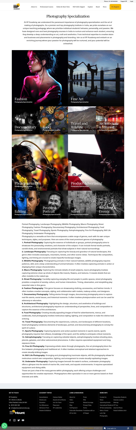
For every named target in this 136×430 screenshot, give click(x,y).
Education (42, 402)
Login (131, 1)
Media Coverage (88, 402)
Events (72, 402)
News (104, 7)
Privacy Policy (87, 405)
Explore (90, 7)
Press (85, 397)
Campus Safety (57, 397)
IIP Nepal (86, 413)
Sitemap (115, 402)
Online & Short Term (63, 7)
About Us (34, 7)
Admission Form (44, 408)
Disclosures (42, 400)
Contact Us (103, 397)
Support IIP (124, 1)
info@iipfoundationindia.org (20, 408)
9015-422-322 (15, 405)
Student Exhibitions (45, 410)
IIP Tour (115, 405)
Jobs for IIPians (117, 408)
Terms (85, 408)
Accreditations (43, 397)
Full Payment (73, 408)
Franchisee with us (88, 410)
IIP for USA (73, 413)
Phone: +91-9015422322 (111, 1)
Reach (98, 7)
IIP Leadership (57, 408)
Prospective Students (119, 397)
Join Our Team (57, 402)
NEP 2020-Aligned (79, 7)
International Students (106, 405)
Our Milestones (44, 405)
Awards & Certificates (59, 400)
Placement (56, 405)
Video (71, 400)
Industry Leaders (118, 400)
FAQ (84, 400)
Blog (71, 405)
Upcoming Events (105, 402)
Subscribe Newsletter (76, 410)
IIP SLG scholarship (106, 408)
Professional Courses (46, 7)
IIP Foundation (89, 428)
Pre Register (115, 7)
